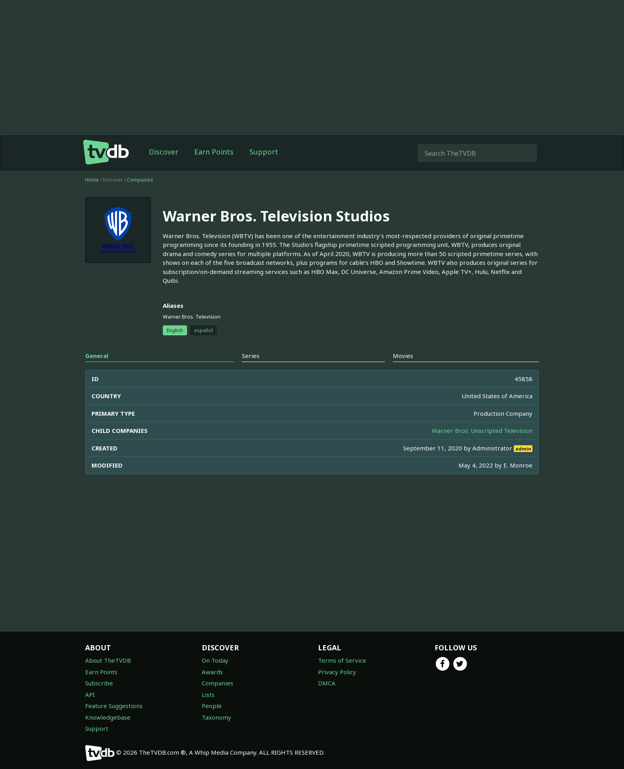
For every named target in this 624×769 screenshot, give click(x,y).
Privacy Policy (337, 672)
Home (92, 179)
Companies (140, 179)
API (90, 695)
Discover (163, 152)
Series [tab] (250, 356)
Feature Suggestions (113, 706)
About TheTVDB (108, 660)
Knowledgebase (108, 717)
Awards (212, 672)
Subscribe (99, 683)
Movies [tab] (403, 356)
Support (264, 152)
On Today (215, 660)
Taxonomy (216, 717)
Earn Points (214, 152)
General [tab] (96, 356)
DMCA (326, 683)
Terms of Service (342, 660)
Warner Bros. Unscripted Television (482, 430)
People (212, 706)
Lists (208, 695)
